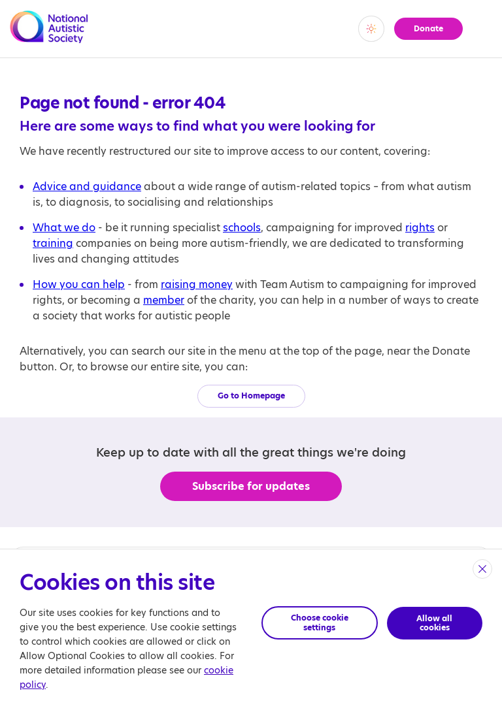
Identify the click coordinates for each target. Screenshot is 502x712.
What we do (64, 227)
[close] (482, 569)
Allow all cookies (435, 622)
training (53, 243)
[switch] (370, 29)
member (163, 300)
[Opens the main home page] (49, 35)
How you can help (79, 284)
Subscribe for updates (251, 486)
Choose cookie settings (319, 622)
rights (420, 227)
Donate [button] (428, 28)
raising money (197, 284)
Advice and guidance (87, 186)
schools (242, 227)
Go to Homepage (251, 395)
